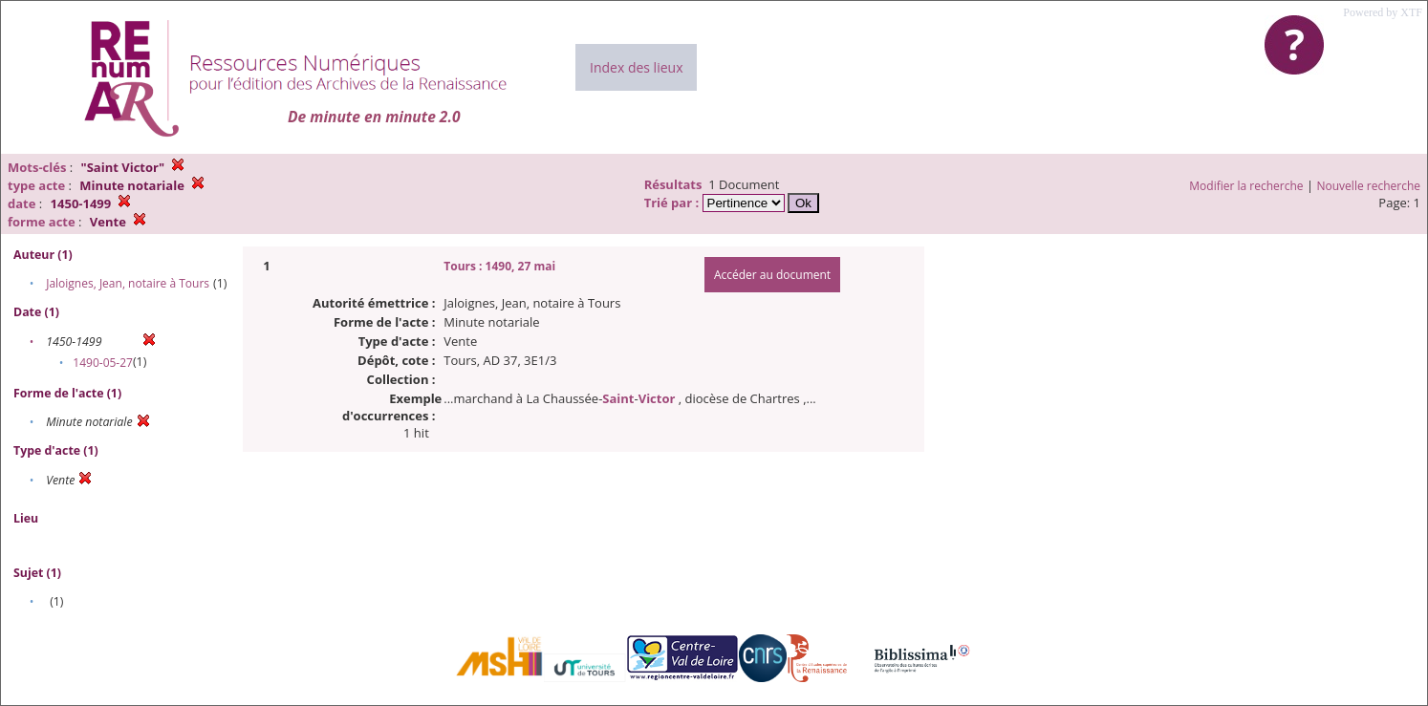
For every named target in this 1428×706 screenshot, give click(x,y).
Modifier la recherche (1246, 186)
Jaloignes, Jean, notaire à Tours (127, 283)
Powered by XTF (1382, 12)
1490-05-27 (103, 362)
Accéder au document (772, 275)
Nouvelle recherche (1369, 186)
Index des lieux (636, 67)
